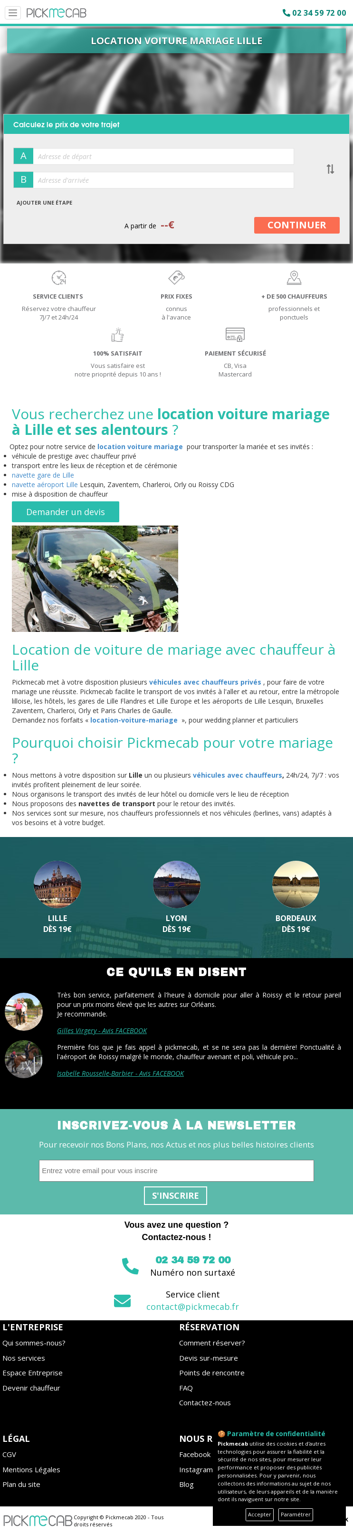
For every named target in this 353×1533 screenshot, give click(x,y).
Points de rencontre (212, 1372)
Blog (186, 1484)
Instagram (196, 1469)
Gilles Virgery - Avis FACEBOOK (102, 1030)
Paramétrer (296, 1514)
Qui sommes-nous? (34, 1342)
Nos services (23, 1358)
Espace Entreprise (32, 1372)
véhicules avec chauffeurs (237, 775)
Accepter (259, 1514)
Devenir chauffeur (31, 1387)
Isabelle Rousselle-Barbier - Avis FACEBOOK (120, 1073)
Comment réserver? (212, 1342)
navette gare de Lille (43, 475)
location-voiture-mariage (134, 719)
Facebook (194, 1454)
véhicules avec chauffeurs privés (205, 682)
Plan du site (21, 1484)
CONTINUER (296, 224)
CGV (9, 1454)
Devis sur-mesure (208, 1358)
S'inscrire (175, 1195)
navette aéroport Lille (45, 484)
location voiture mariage (140, 446)
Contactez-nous (205, 1402)
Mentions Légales (31, 1469)
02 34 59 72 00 (319, 13)
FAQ (186, 1387)
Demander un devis (65, 511)
